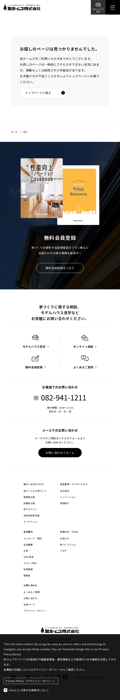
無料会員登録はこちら (60, 268)
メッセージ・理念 (33, 538)
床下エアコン (30, 509)
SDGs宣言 (29, 556)
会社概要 (28, 544)
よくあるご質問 (32, 592)
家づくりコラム (68, 544)
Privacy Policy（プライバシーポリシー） (31, 681)
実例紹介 (64, 503)
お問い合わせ (30, 598)
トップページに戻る (45, 93)
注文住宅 (64, 490)
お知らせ (64, 538)
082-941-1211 (60, 397)
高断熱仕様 (29, 497)
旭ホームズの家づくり (35, 490)
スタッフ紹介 (30, 563)
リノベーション (68, 497)
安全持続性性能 (32, 515)
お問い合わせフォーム (60, 453)
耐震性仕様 (29, 503)
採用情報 (28, 569)
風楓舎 (27, 575)
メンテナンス (30, 521)
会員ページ (29, 604)
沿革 (26, 550)
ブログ (63, 550)
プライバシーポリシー (35, 610)
